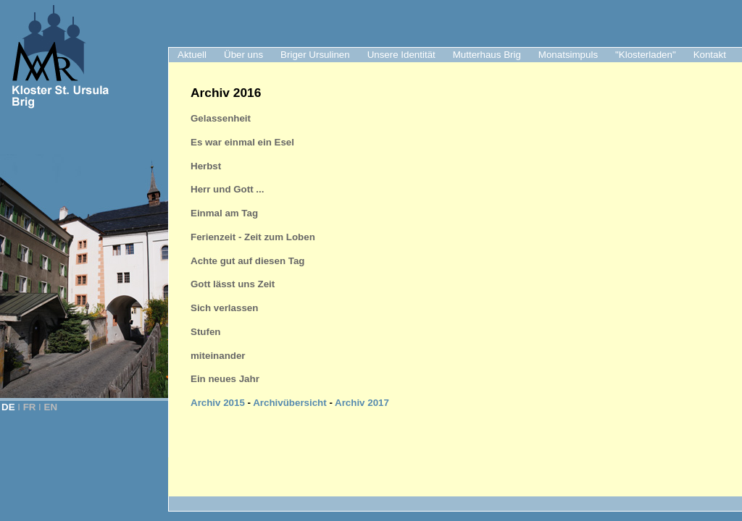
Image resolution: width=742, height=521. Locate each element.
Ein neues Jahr (225, 378)
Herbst (206, 166)
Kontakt (709, 54)
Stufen (205, 331)
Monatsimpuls (568, 54)
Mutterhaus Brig (487, 54)
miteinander (218, 355)
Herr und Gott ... (227, 189)
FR (29, 407)
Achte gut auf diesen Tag (247, 260)
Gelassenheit (221, 118)
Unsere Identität (401, 54)
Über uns (243, 54)
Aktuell (192, 54)
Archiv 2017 (362, 402)
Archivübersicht (289, 402)
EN (51, 407)
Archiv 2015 (218, 402)
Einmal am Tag (224, 213)
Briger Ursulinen (315, 54)
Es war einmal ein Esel (242, 142)
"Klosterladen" (645, 54)
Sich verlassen (224, 307)
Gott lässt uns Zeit (233, 284)
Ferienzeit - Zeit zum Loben (253, 237)
